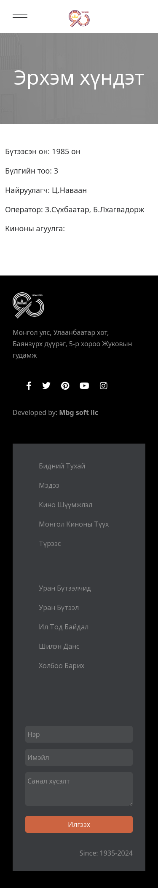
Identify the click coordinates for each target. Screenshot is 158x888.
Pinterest (65, 386)
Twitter (46, 386)
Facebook (29, 386)
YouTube (84, 386)
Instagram (103, 386)
